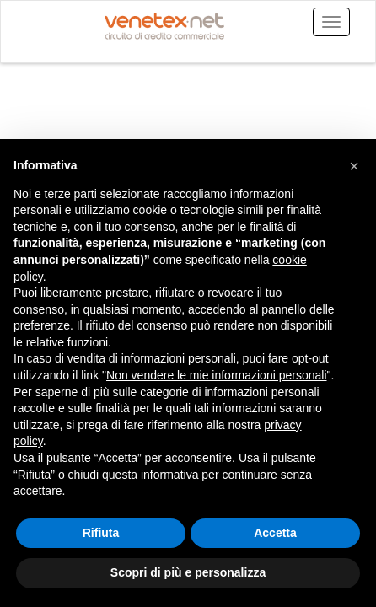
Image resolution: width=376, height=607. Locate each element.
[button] (354, 166)
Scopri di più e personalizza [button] (188, 572)
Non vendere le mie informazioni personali (216, 375)
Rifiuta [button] (101, 533)
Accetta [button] (275, 533)
